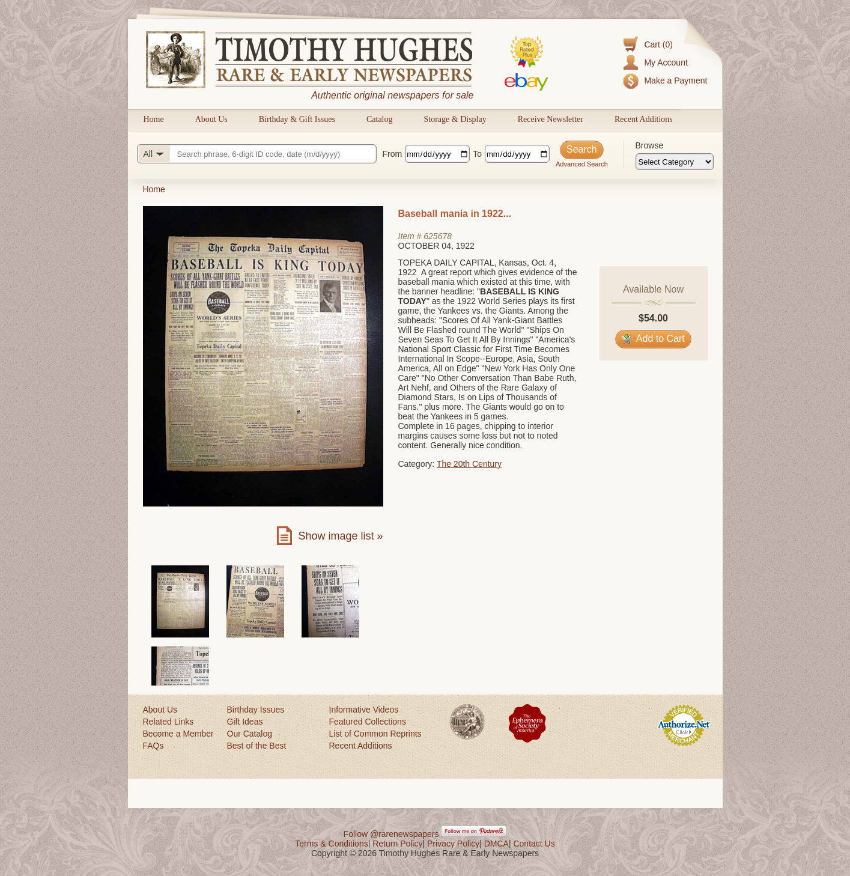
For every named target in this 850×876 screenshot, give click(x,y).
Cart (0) (658, 44)
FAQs (153, 745)
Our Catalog (249, 733)
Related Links (168, 721)
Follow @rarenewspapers (391, 834)
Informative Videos (364, 709)
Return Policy (397, 843)
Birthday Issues (256, 709)
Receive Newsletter (550, 119)
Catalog (379, 119)
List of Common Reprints (375, 733)
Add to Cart (653, 338)
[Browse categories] (675, 161)
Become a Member (178, 733)
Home (154, 119)
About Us (211, 119)
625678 (437, 236)
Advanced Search (582, 164)
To (477, 154)
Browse (650, 145)
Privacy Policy (453, 843)
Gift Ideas (245, 721)
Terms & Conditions (331, 843)
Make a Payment (675, 80)
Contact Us (533, 843)
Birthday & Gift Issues (297, 119)
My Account (665, 62)
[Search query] (257, 153)
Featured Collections (367, 721)
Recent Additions (644, 119)
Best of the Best (257, 745)
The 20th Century (469, 464)
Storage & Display (454, 119)
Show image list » (340, 536)
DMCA (496, 843)
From (392, 154)
